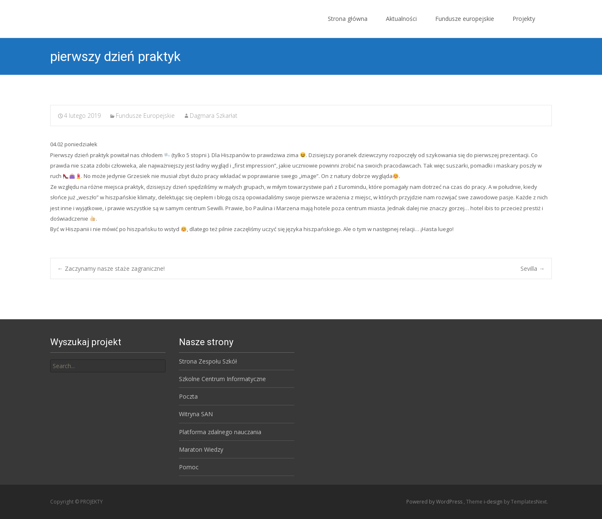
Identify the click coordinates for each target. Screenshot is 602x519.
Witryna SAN (196, 414)
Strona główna (347, 26)
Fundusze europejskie (464, 26)
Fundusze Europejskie (145, 116)
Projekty (524, 26)
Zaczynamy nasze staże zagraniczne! (111, 268)
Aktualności (401, 26)
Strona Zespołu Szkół (208, 361)
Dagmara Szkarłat (213, 116)
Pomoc (189, 467)
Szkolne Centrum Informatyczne (222, 379)
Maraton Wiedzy (201, 449)
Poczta (188, 396)
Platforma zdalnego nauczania (220, 432)
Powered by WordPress (435, 501)
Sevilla (532, 268)
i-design (494, 501)
